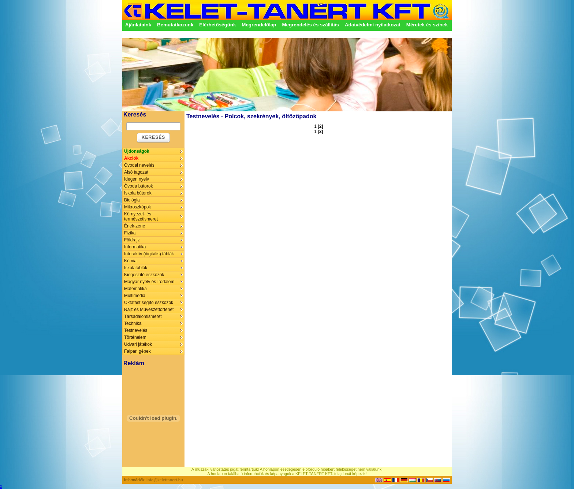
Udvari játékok (138, 344)
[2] (320, 126)
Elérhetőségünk (217, 24)
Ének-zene (134, 226)
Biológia (132, 200)
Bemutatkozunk (175, 24)
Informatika (135, 246)
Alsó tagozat (136, 172)
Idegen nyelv (136, 179)
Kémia (130, 260)
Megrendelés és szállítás (310, 24)
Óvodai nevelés (139, 165)
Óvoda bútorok (138, 186)
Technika (132, 323)
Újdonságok (136, 151)
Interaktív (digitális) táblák (149, 253)
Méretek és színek (427, 24)
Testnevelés (135, 330)
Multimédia (134, 295)
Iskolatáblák (135, 267)
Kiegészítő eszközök (144, 274)
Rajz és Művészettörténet (149, 309)
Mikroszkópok (137, 207)
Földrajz (132, 239)
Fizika (129, 233)
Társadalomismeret (143, 316)
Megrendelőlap (259, 24)
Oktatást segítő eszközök (148, 302)
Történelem (135, 337)
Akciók (131, 158)
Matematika (135, 288)
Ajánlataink (138, 24)
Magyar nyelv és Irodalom (149, 281)
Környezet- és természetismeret (141, 216)
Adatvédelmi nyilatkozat (372, 24)
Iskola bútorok (138, 193)
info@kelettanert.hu (164, 480)
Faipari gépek (137, 351)
